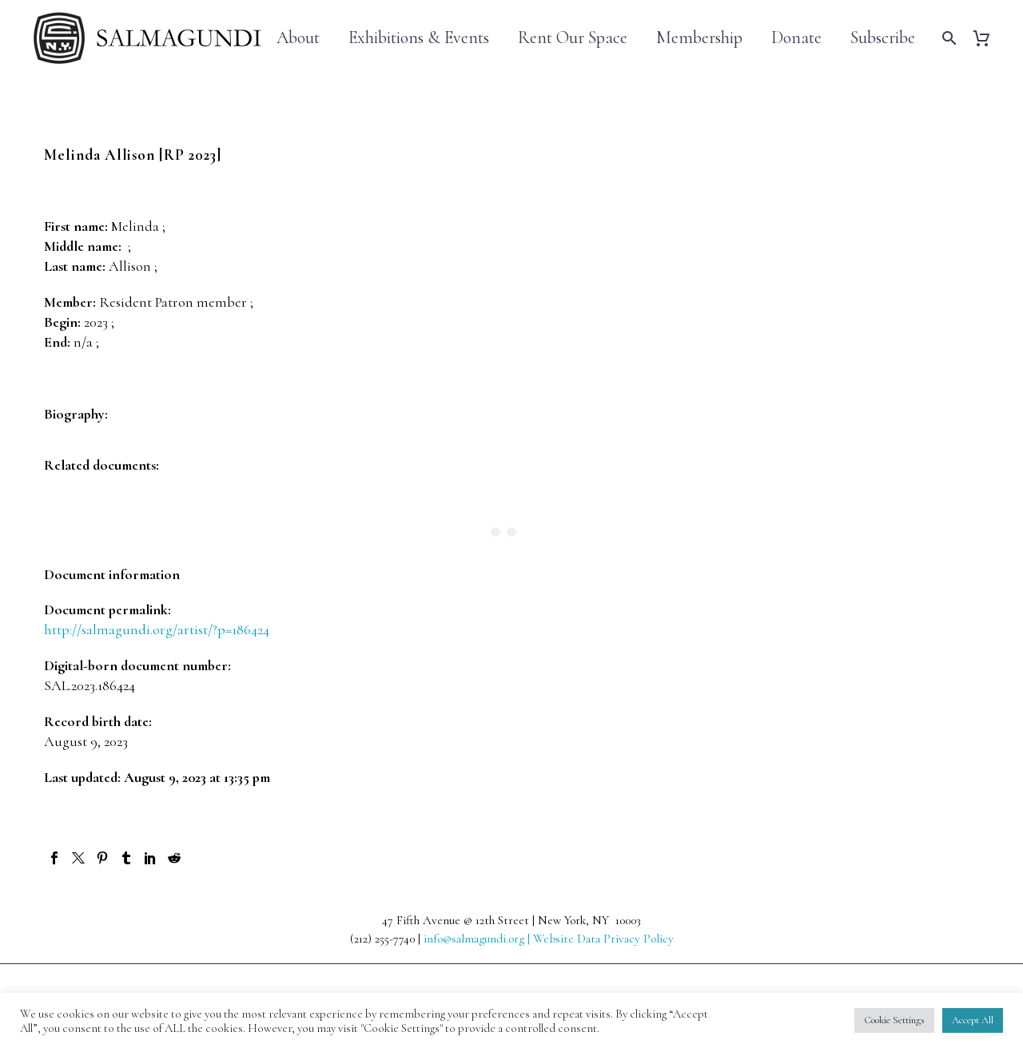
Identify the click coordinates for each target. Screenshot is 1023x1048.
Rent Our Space (572, 38)
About (298, 38)
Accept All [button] (972, 1020)
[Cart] (987, 38)
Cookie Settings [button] (894, 1020)
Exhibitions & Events (418, 38)
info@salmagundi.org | (478, 938)
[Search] (947, 38)
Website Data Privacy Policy (603, 938)
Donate (796, 38)
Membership (699, 38)
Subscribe (882, 38)
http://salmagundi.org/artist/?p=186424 (156, 629)
